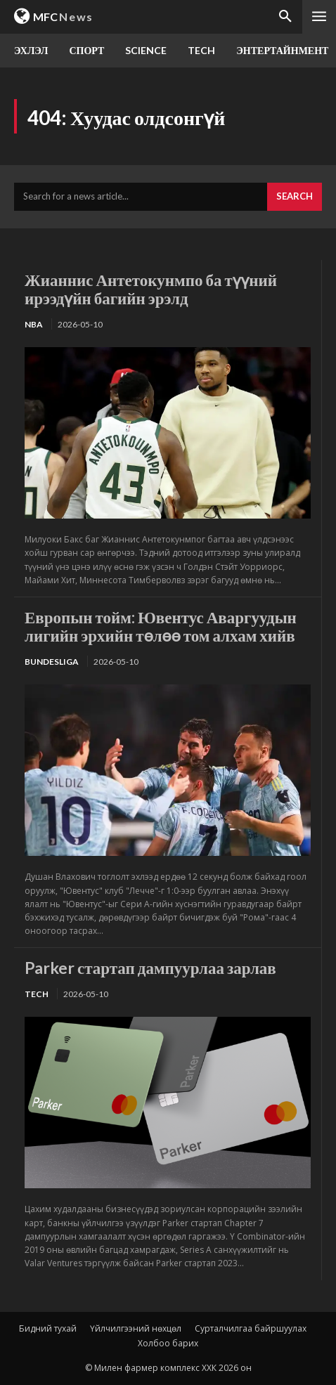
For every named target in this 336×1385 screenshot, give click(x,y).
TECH (37, 994)
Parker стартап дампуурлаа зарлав (150, 967)
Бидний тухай (48, 1328)
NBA (34, 324)
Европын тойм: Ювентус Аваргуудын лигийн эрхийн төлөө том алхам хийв (161, 626)
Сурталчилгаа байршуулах (250, 1328)
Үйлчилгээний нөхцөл (135, 1328)
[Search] (294, 197)
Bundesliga (52, 661)
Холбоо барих (168, 1343)
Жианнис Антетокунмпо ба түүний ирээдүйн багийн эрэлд (151, 289)
